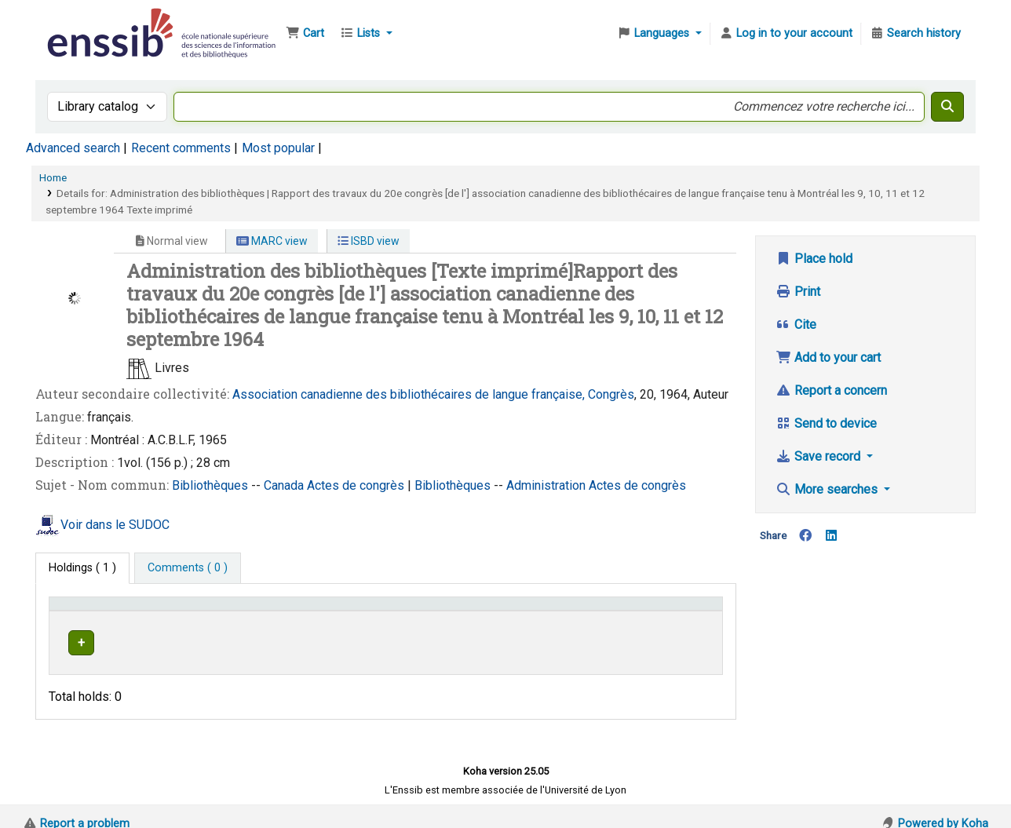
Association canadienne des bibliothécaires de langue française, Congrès (433, 394)
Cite (796, 324)
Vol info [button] (598, 611)
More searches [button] (828, 489)
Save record (819, 456)
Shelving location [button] (338, 611)
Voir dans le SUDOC (115, 525)
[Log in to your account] (786, 34)
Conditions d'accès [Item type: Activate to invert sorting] (104, 611)
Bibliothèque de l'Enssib (83, 22)
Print (798, 291)
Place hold (814, 258)
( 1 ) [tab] (82, 567)
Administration (547, 485)
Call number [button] (458, 611)
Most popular (278, 147)
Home (53, 177)
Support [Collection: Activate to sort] (235, 611)
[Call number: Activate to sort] (496, 610)
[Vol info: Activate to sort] (611, 610)
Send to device (826, 423)
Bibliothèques (211, 485)
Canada (285, 485)
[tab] (187, 568)
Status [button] (673, 611)
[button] (304, 34)
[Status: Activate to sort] (686, 610)
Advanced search (73, 147)
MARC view (272, 241)
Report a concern (831, 390)
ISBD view (369, 241)
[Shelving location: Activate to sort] (354, 610)
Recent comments (181, 147)
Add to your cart (828, 357)
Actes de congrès (357, 485)
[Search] (947, 107)
